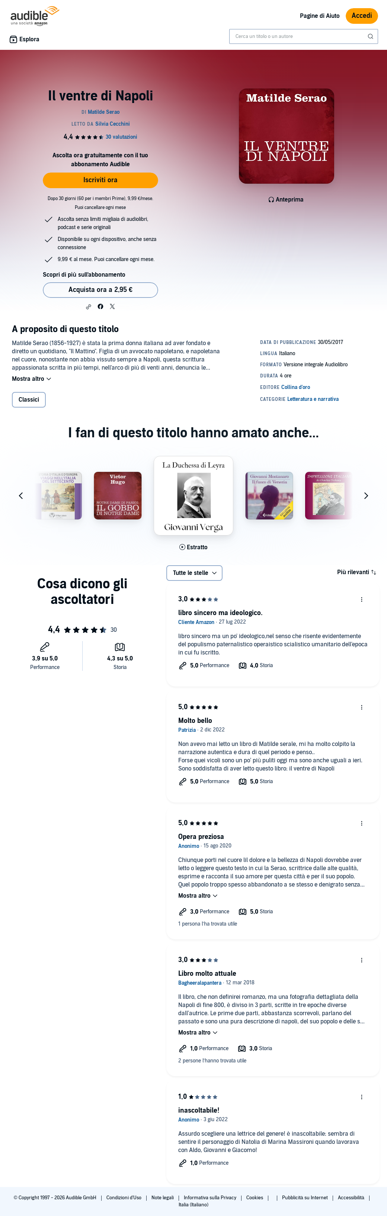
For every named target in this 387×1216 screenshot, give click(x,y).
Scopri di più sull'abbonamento (84, 275)
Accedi (362, 16)
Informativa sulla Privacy (210, 1198)
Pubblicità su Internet (305, 1198)
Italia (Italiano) (193, 1205)
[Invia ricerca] (371, 36)
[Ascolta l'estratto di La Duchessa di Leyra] (193, 547)
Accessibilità (351, 1198)
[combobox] (303, 36)
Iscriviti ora (100, 180)
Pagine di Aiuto (320, 16)
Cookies (255, 1198)
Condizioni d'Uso (124, 1198)
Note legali (163, 1198)
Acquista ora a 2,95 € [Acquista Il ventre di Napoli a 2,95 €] (100, 290)
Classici (29, 399)
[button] (89, 307)
